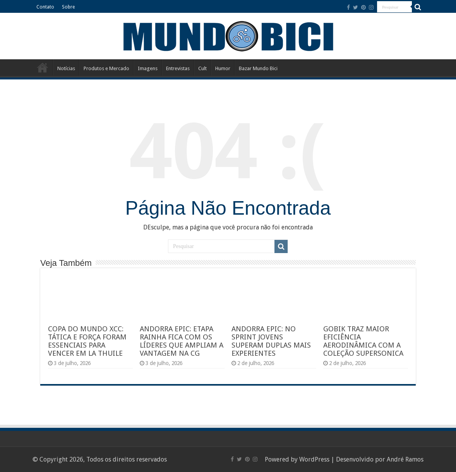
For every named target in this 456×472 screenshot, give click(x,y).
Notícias (66, 68)
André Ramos (405, 459)
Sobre (68, 7)
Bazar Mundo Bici (258, 68)
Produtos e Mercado (106, 68)
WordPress (314, 459)
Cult (202, 68)
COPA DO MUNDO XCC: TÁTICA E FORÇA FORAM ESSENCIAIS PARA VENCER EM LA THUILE (87, 341)
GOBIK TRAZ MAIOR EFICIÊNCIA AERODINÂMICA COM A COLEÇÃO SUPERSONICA (363, 341)
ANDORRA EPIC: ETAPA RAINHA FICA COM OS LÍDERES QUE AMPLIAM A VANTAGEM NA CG (181, 341)
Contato (45, 7)
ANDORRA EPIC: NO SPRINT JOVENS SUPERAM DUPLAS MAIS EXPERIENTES (271, 341)
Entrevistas (178, 68)
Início (43, 67)
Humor (222, 68)
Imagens (148, 68)
